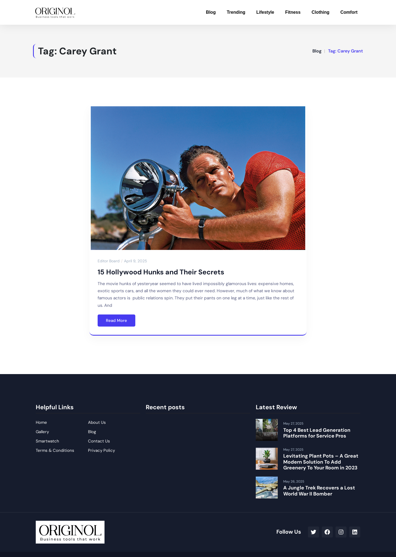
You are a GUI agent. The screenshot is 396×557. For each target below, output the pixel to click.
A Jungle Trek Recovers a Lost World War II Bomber (319, 490)
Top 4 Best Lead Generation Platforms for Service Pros (316, 433)
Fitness (293, 12)
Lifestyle (265, 12)
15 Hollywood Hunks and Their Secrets (161, 272)
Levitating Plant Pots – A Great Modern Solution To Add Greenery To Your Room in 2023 (320, 462)
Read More (116, 320)
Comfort (349, 12)
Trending (236, 12)
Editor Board (109, 260)
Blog (211, 12)
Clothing (320, 12)
